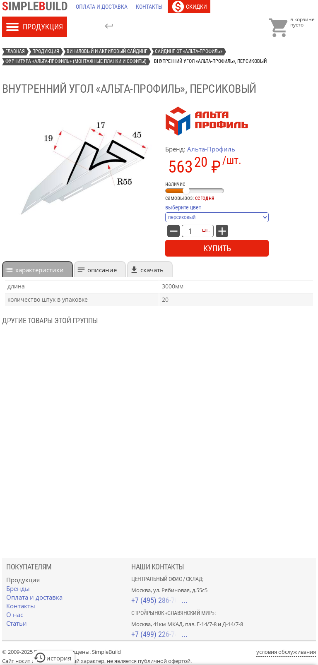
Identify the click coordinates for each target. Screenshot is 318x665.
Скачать (152, 270)
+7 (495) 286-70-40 (159, 600)
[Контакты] (149, 6)
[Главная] (37, 6)
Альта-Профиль (211, 149)
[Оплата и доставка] (101, 6)
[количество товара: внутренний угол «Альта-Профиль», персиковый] (190, 231)
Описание (102, 270)
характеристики (39, 270)
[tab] (37, 269)
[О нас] (14, 614)
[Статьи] (16, 623)
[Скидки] (189, 6)
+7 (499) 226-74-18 (159, 634)
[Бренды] (18, 588)
